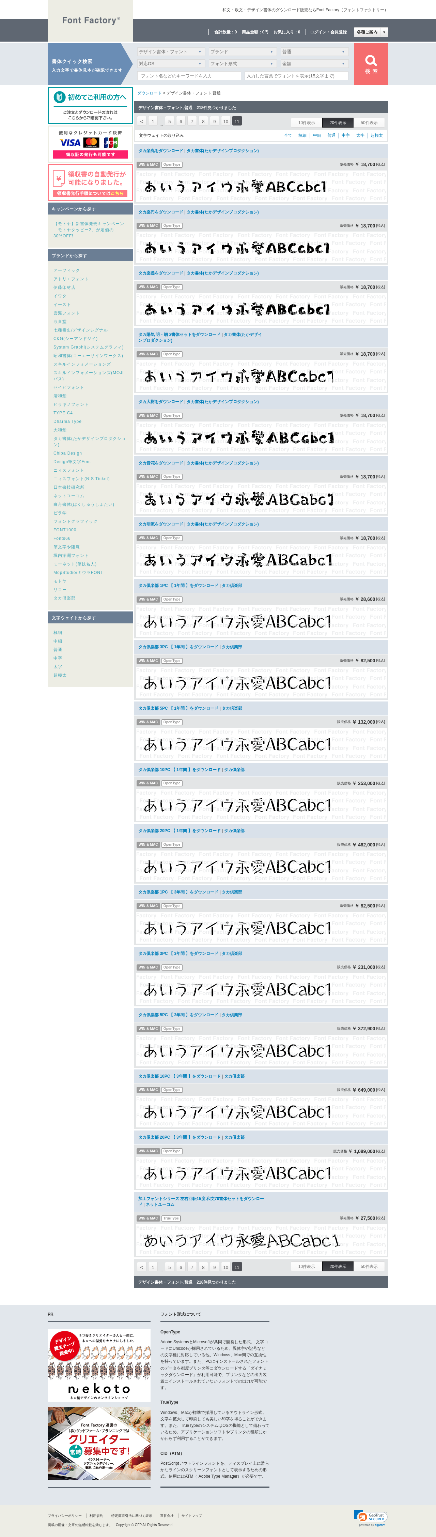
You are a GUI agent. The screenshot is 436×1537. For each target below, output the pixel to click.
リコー (60, 589)
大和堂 (60, 430)
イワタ (60, 296)
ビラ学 (60, 513)
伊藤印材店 (64, 287)
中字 (57, 658)
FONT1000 (64, 530)
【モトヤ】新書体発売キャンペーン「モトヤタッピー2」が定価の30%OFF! (88, 229)
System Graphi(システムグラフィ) (88, 347)
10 (225, 121)
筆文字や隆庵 (66, 547)
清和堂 (60, 396)
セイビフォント (68, 387)
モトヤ (60, 581)
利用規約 (96, 1516)
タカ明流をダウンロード (160, 524)
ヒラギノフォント (71, 404)
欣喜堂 (60, 321)
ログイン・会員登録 (328, 32)
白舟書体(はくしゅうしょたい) (83, 504)
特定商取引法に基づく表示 (131, 1516)
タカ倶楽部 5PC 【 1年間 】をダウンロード (178, 708)
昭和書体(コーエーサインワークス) (88, 355)
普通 (57, 649)
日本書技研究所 (68, 487)
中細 (57, 641)
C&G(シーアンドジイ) (75, 338)
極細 (57, 632)
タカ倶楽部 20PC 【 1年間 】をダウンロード (179, 830)
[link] (370, 1518)
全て (288, 135)
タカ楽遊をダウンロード (160, 273)
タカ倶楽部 (64, 598)
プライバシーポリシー (65, 1516)
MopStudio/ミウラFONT (78, 572)
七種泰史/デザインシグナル (80, 330)
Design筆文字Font (72, 461)
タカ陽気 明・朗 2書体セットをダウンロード (179, 334)
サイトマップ (192, 1516)
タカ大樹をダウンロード (160, 401)
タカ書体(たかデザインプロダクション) (223, 150)
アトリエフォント (71, 279)
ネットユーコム (68, 495)
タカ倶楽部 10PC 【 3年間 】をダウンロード (179, 1076)
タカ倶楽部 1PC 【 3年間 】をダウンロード (178, 892)
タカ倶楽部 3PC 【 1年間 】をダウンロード (178, 647)
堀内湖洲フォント (71, 555)
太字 (57, 666)
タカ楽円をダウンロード (160, 212)
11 (237, 121)
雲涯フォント (66, 313)
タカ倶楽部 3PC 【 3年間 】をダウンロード (178, 953)
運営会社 (167, 1516)
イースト (62, 304)
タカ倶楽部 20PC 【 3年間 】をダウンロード (179, 1137)
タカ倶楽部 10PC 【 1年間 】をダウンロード (179, 769)
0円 (265, 32)
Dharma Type (67, 421)
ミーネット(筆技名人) (75, 564)
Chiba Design (67, 453)
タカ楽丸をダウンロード (160, 150)
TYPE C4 (63, 413)
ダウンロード (149, 93)
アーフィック (66, 270)
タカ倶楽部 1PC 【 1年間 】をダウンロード (178, 585)
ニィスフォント (68, 470)
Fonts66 (62, 538)
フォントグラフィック (75, 521)
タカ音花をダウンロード (160, 463)
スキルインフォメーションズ (82, 364)
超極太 (60, 675)
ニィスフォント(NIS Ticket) (81, 478)
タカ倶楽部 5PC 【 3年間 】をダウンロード (178, 1015)
